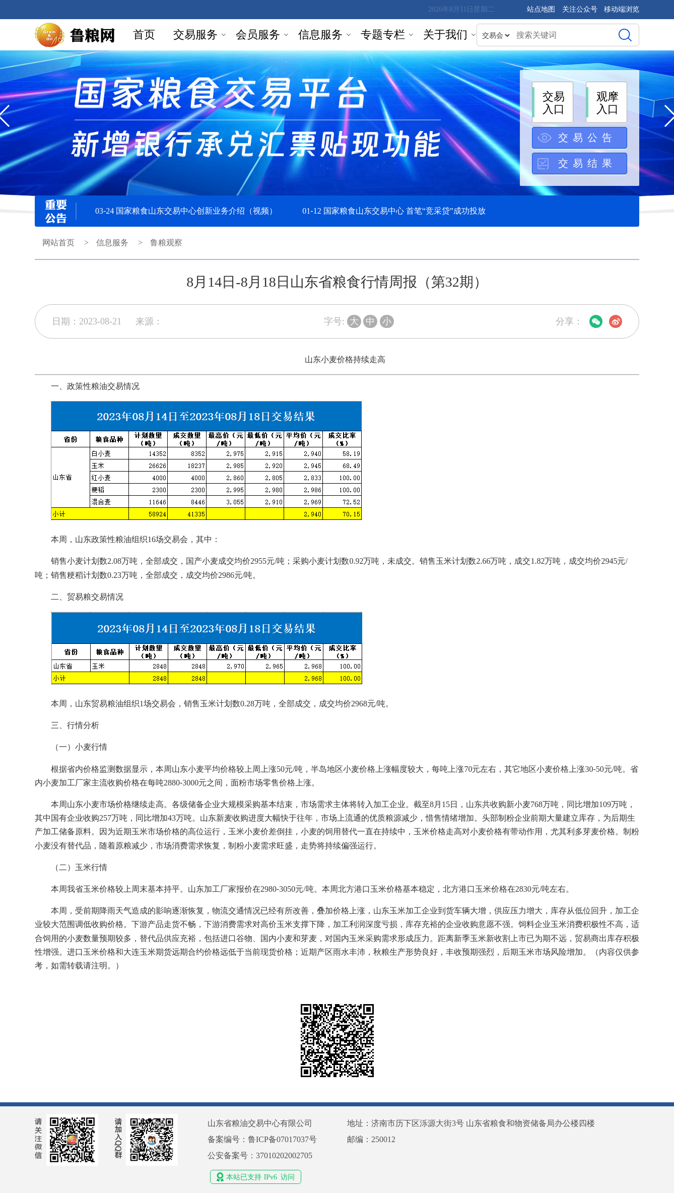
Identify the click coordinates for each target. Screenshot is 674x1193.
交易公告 (587, 137)
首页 (144, 34)
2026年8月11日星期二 (461, 9)
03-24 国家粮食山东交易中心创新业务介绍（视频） (186, 211)
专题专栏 (383, 34)
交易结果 (587, 163)
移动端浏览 (621, 9)
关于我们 (445, 34)
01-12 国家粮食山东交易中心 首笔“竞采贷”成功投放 (394, 211)
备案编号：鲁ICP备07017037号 (262, 1139)
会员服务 (258, 34)
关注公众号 (580, 9)
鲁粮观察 (166, 242)
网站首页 (58, 242)
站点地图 (541, 9)
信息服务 (320, 34)
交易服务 (195, 34)
